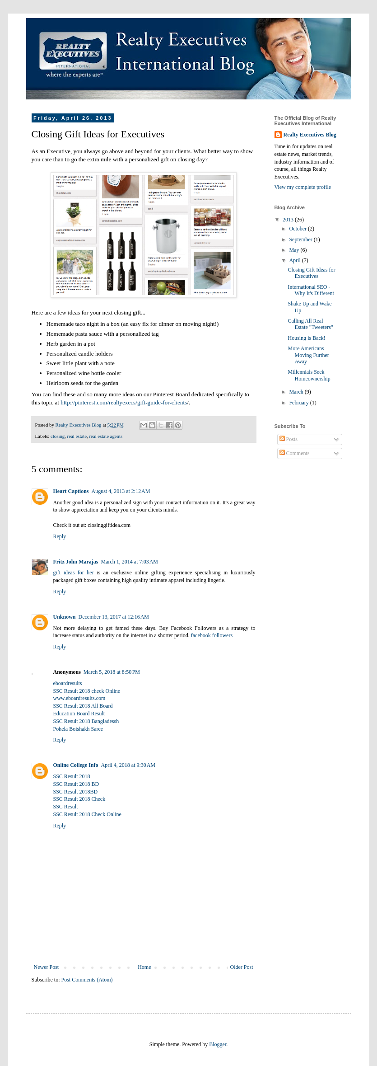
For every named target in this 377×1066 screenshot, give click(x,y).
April (295, 260)
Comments (294, 453)
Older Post (241, 967)
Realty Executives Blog (310, 134)
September (301, 239)
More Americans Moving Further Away (308, 355)
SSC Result (65, 806)
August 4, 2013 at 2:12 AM (121, 491)
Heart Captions (71, 491)
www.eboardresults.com (79, 698)
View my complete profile (303, 187)
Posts (288, 439)
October (298, 228)
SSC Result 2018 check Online (87, 691)
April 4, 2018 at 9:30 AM (128, 765)
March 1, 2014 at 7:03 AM (129, 562)
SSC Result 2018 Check (79, 799)
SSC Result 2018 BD (76, 784)
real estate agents (105, 436)
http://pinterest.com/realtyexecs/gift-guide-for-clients (124, 402)
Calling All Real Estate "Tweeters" (310, 324)
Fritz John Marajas (75, 562)
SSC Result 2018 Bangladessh (86, 721)
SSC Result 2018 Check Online (87, 814)
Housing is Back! (306, 338)
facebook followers (212, 635)
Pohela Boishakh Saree (78, 729)
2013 (289, 219)
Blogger (217, 1044)
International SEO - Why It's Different (311, 290)
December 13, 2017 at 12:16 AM (114, 617)
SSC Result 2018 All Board (83, 706)
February (299, 402)
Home (144, 967)
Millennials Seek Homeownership (309, 375)
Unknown (64, 617)
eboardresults (67, 683)
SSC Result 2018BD (75, 792)
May (294, 250)
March (296, 392)
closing (58, 436)
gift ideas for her (73, 572)
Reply (59, 536)
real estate (77, 436)
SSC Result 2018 (71, 776)
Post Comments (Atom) (87, 980)
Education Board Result (79, 713)
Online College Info (75, 765)
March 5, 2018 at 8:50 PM (112, 672)
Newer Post (46, 967)
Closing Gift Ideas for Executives (311, 273)
